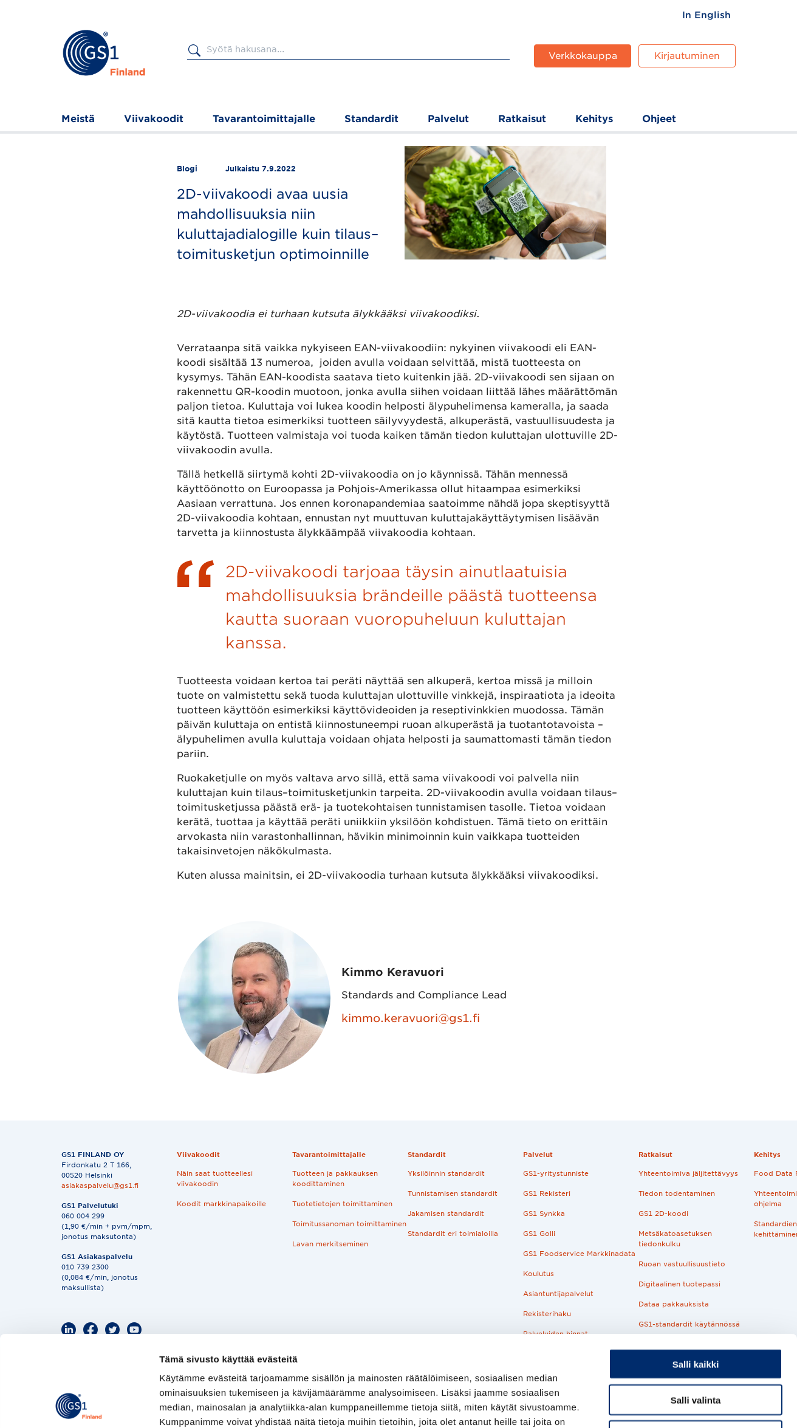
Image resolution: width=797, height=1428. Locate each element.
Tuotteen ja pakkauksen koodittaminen (335, 1178)
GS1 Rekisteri (546, 1193)
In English (706, 15)
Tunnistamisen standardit (453, 1193)
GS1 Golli (539, 1233)
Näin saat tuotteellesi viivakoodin (215, 1178)
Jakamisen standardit (446, 1213)
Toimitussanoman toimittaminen (349, 1224)
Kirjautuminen (687, 55)
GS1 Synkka (544, 1213)
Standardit (371, 119)
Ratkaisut (522, 119)
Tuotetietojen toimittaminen (342, 1204)
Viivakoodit (153, 119)
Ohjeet (659, 119)
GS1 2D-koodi (663, 1213)
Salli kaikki (695, 1279)
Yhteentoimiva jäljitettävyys (688, 1173)
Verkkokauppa (583, 55)
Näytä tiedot (649, 1404)
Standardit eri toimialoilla (453, 1233)
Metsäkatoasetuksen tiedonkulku (675, 1238)
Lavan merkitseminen (330, 1244)
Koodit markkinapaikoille (221, 1204)
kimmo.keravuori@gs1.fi (410, 1018)
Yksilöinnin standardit (446, 1173)
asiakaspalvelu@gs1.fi (100, 1185)
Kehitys (594, 119)
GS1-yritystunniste (556, 1173)
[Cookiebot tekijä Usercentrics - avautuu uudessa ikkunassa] (79, 1404)
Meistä (78, 119)
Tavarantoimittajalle (264, 119)
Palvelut (448, 119)
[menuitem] (706, 15)
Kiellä (695, 1350)
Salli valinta (696, 1315)
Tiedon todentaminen (676, 1193)
